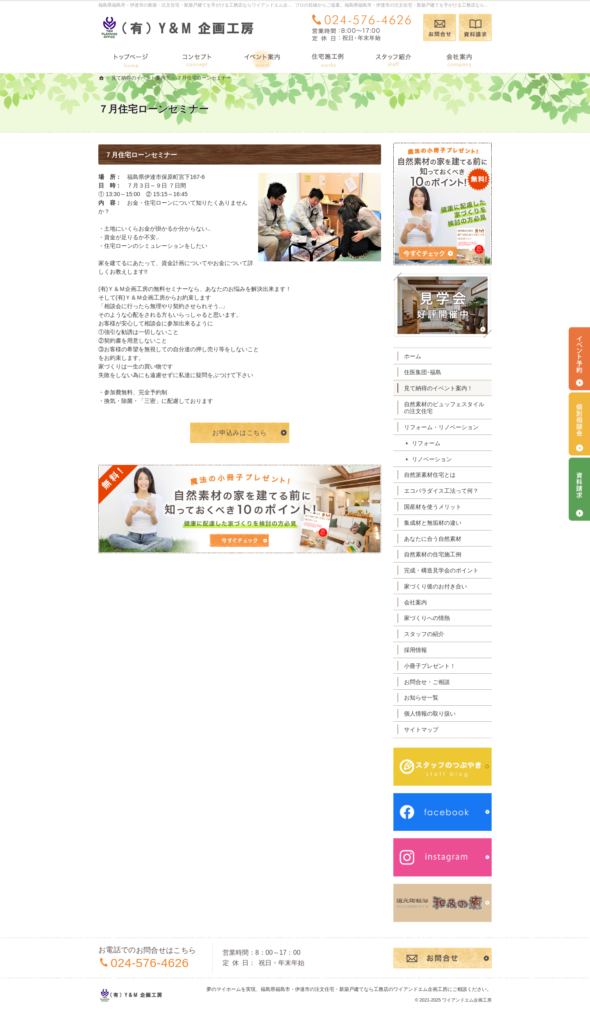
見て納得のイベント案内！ (438, 388)
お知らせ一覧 (421, 697)
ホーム (412, 356)
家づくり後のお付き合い (435, 586)
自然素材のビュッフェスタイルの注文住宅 (444, 408)
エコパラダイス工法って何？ (441, 490)
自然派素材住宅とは (430, 474)
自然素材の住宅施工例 (432, 554)
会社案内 (415, 602)
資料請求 (475, 27)
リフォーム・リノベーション (441, 427)
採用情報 (415, 650)
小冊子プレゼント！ (430, 666)
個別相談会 (579, 423)
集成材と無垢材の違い (432, 522)
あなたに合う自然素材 (432, 538)
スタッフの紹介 (424, 634)
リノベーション (432, 459)
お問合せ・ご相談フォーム (442, 958)
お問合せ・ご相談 (427, 682)
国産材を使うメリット (432, 506)
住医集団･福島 (422, 372)
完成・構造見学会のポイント (441, 570)
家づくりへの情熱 (427, 618)
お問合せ (439, 27)
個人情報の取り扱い (430, 713)
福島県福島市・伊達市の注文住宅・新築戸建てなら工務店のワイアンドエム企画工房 (354, 989)
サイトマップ (421, 729)
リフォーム (426, 443)
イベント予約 (579, 358)
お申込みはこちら (239, 432)
